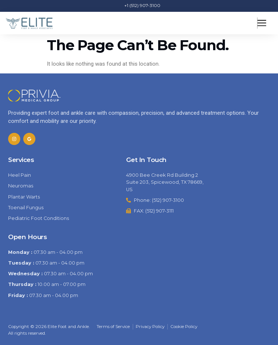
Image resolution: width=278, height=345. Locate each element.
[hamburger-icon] (257, 23)
